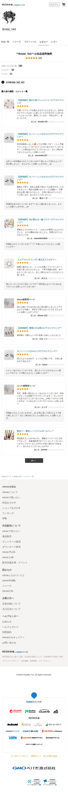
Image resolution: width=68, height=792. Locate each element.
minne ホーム (6, 476)
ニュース (7, 585)
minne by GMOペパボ (13, 4)
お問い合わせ (9, 642)
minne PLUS (8, 552)
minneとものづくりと (13, 575)
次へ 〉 (34, 461)
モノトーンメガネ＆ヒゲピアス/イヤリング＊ (37, 351)
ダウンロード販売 (11, 547)
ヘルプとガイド (10, 627)
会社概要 (24, 661)
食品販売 (7, 536)
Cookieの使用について (33, 657)
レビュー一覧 (29, 476)
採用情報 (33, 661)
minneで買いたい (11, 497)
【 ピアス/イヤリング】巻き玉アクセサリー (36, 259)
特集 (4, 518)
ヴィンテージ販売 (11, 541)
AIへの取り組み (50, 756)
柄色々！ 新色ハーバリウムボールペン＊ (35, 431)
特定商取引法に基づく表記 (12, 657)
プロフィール (30, 42)
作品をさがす (9, 502)
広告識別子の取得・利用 (53, 657)
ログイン (54, 4)
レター (54, 42)
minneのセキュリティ (13, 637)
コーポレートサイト (20, 756)
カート (63, 4)
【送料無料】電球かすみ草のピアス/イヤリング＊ (39, 328)
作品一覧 (5, 42)
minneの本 (7, 591)
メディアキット (45, 661)
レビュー (44, 42)
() (34, 58)
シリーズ (17, 42)
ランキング (8, 513)
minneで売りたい (11, 531)
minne (15, 651)
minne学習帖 (9, 580)
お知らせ (7, 621)
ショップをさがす (11, 508)
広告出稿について (11, 603)
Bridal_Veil (9, 29)
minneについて (10, 492)
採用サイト (36, 756)
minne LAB (8, 557)
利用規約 (7, 632)
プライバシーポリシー (11, 661)
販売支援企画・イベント (15, 562)
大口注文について (11, 609)
